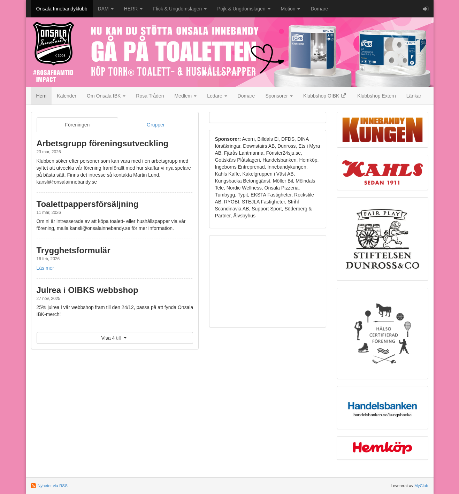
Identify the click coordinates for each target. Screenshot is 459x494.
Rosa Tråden (150, 96)
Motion (290, 8)
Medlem (185, 96)
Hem (41, 96)
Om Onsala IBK (106, 96)
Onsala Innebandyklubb (61, 8)
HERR (133, 8)
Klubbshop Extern (376, 96)
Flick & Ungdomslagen (180, 8)
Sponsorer (278, 96)
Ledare (217, 96)
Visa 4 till (115, 338)
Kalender (66, 96)
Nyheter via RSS (53, 485)
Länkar (413, 96)
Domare (319, 8)
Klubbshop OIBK (325, 96)
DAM (106, 8)
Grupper (156, 125)
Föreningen (77, 125)
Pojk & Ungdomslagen (243, 8)
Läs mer (45, 268)
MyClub (421, 485)
